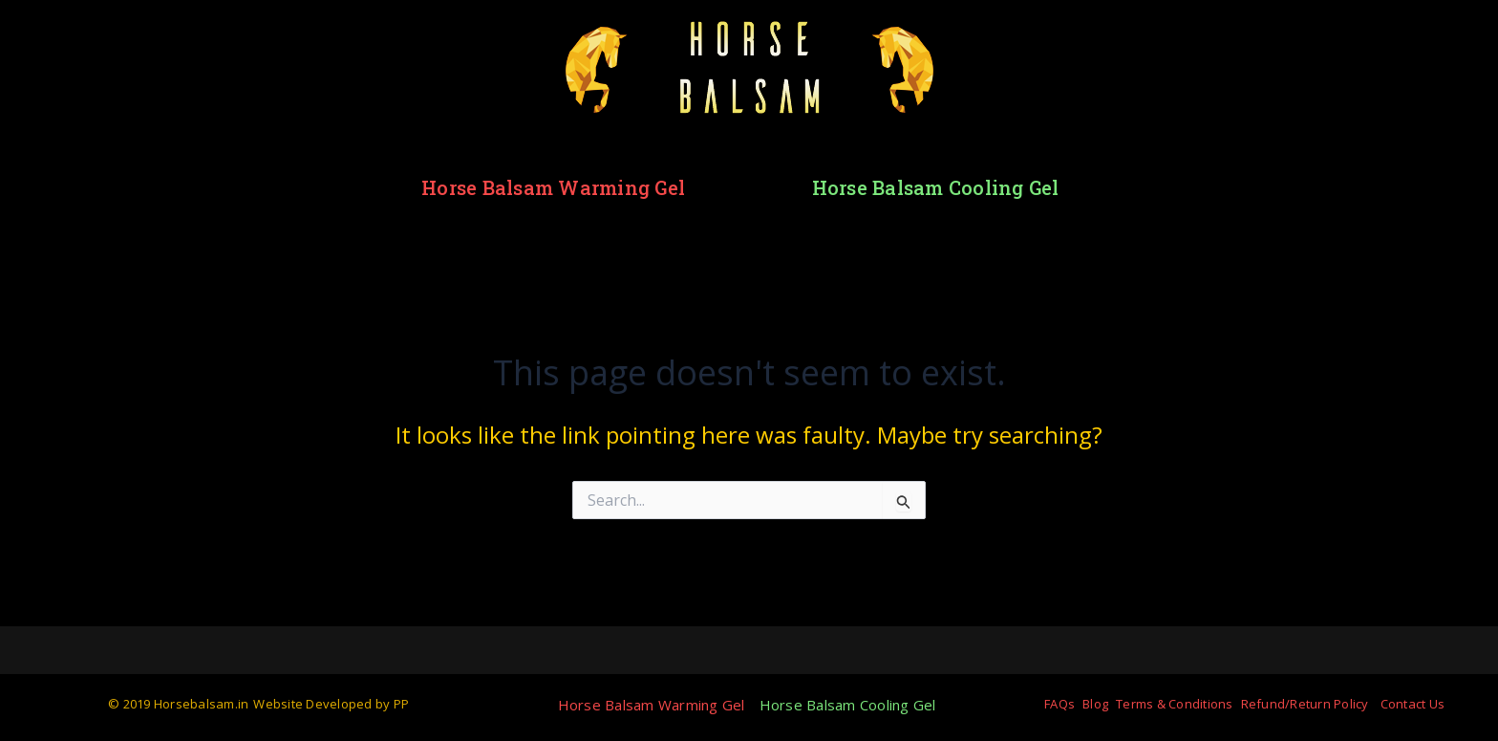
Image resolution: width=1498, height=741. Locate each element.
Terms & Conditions (1174, 703)
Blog (1095, 703)
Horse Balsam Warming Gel (553, 187)
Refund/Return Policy (1305, 703)
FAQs (1059, 703)
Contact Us (1412, 703)
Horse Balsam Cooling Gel (935, 187)
